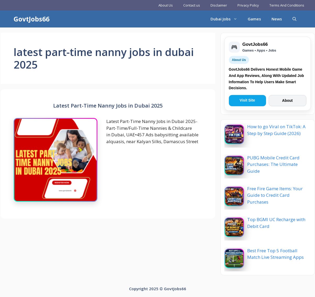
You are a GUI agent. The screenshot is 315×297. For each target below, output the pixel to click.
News (277, 18)
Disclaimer (219, 5)
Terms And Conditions (286, 5)
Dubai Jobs (226, 18)
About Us (165, 5)
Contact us (191, 5)
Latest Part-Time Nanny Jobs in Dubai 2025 (108, 105)
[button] (294, 18)
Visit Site (247, 100)
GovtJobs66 (31, 18)
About (287, 100)
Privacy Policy (248, 5)
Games (254, 18)
